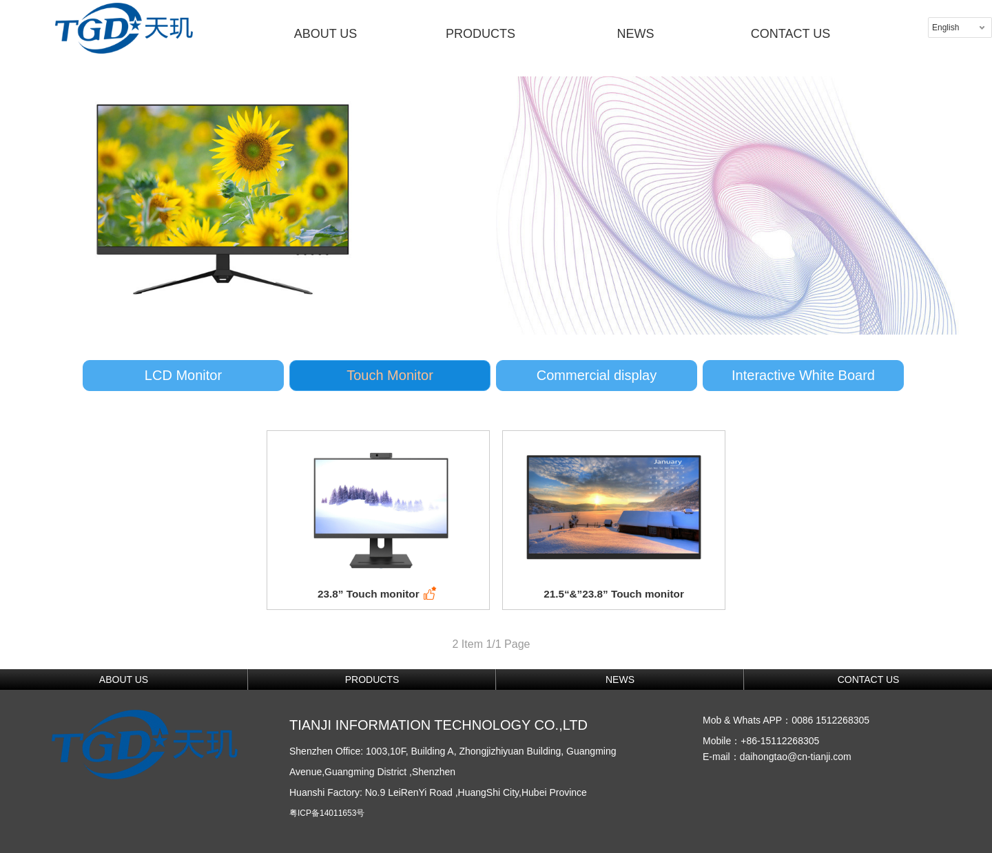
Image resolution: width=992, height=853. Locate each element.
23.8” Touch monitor (378, 594)
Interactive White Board (803, 375)
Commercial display (597, 375)
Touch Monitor (390, 375)
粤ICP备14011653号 (326, 813)
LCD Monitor (183, 375)
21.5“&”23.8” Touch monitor (614, 594)
